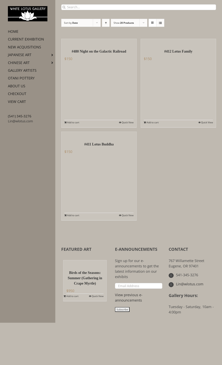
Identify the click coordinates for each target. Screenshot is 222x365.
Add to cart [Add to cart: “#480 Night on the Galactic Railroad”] (73, 122)
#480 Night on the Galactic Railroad (99, 51)
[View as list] (160, 23)
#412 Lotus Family (178, 51)
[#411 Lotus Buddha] (98, 135)
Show (124, 23)
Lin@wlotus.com (20, 121)
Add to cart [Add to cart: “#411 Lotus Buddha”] (73, 215)
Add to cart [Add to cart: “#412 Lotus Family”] (153, 122)
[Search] (64, 7)
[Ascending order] (106, 23)
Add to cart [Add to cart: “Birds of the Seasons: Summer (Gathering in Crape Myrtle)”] (72, 296)
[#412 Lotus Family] (178, 42)
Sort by (71, 23)
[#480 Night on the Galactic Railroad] (98, 42)
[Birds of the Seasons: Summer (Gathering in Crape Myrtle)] (84, 263)
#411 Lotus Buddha (99, 144)
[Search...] (138, 7)
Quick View (128, 122)
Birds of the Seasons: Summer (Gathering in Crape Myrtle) (85, 278)
